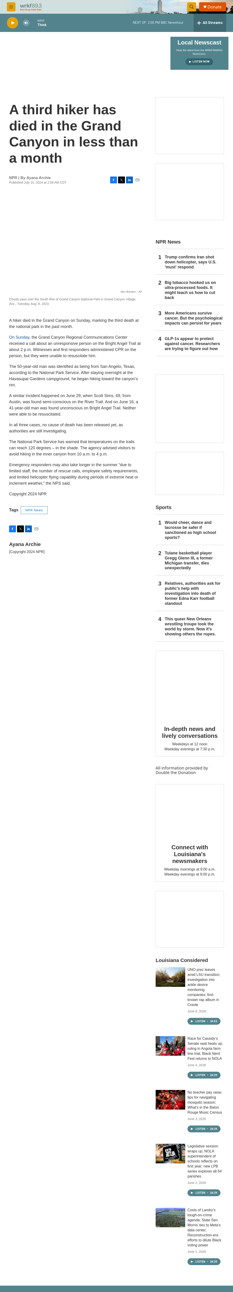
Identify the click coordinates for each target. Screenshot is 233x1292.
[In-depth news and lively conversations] (190, 685)
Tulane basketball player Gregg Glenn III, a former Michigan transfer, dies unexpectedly (189, 560)
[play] (12, 23)
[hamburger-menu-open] (11, 6)
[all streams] (210, 23)
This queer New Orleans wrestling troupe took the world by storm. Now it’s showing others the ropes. (190, 626)
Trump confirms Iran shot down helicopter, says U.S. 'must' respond (190, 262)
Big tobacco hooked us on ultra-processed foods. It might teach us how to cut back (190, 290)
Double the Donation (176, 772)
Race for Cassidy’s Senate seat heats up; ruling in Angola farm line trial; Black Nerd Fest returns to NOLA (205, 1049)
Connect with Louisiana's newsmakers (190, 854)
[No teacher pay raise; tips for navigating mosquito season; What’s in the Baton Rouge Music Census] (170, 1100)
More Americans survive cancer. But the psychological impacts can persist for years (194, 318)
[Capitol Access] (190, 125)
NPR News (34, 510)
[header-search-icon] (191, 6)
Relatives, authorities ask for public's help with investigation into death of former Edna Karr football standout (192, 593)
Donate (215, 7)
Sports (164, 507)
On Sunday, (19, 337)
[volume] (26, 23)
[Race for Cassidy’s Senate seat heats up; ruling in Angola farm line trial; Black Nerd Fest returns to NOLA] (170, 1046)
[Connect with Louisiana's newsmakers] (190, 810)
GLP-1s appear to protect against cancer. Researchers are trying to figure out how (192, 343)
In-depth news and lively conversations (190, 732)
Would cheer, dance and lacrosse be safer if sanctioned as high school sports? (190, 530)
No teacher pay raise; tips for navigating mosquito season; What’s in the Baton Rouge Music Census (204, 1102)
